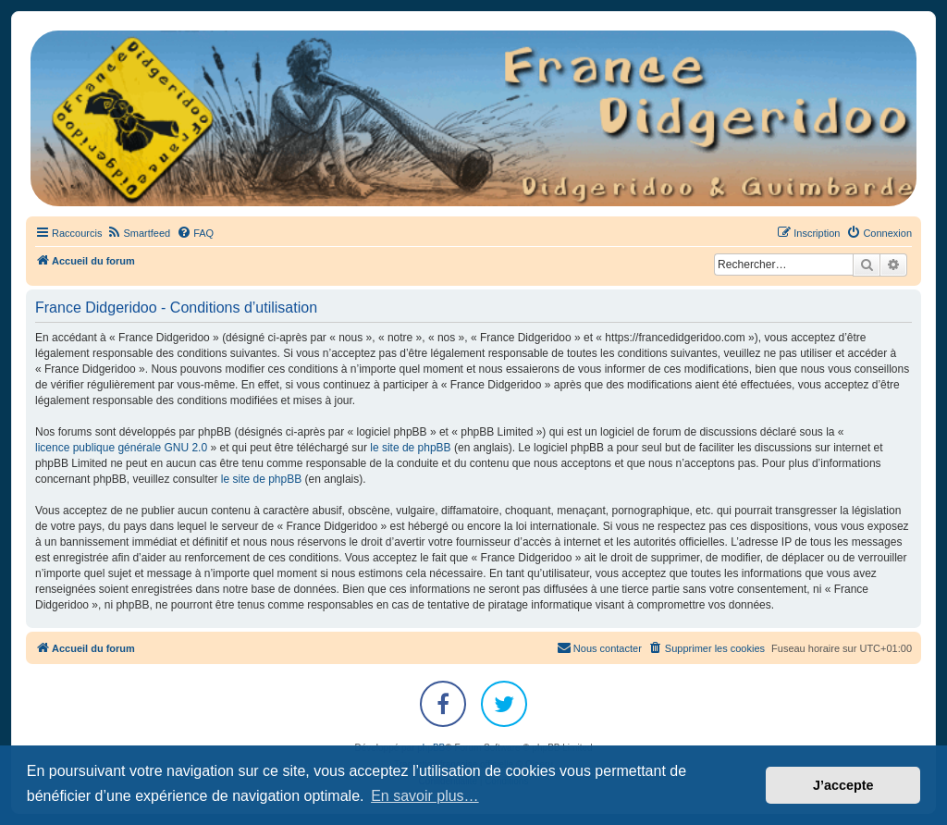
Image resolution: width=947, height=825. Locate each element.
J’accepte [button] (843, 785)
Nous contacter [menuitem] (599, 647)
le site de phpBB (410, 447)
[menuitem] (138, 233)
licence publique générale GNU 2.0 (121, 447)
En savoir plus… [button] (425, 796)
